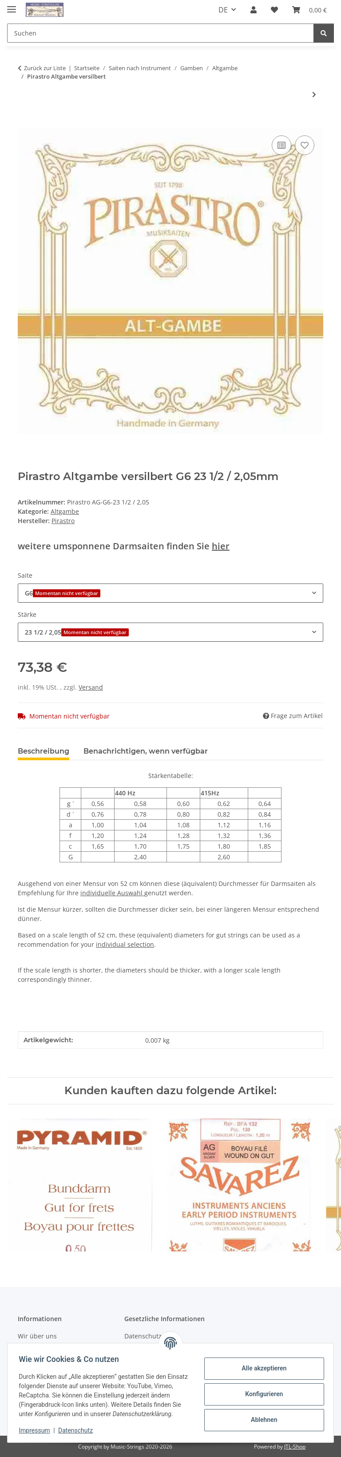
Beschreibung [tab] (43, 751)
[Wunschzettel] (274, 10)
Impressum (37, 1430)
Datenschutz (78, 1430)
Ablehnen (261, 1415)
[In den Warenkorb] (25, 123)
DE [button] (223, 10)
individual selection (125, 944)
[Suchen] (160, 33)
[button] (253, 10)
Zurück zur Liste (45, 68)
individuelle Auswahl (112, 893)
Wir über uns (37, 1336)
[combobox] (170, 593)
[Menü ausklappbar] (11, 5)
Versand (91, 687)
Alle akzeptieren (260, 1363)
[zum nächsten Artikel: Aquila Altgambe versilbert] (314, 94)
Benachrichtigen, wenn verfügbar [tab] (145, 751)
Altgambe (65, 511)
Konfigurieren (261, 1389)
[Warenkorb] (309, 10)
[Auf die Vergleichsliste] (281, 145)
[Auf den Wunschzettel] (304, 145)
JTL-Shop (294, 1446)
